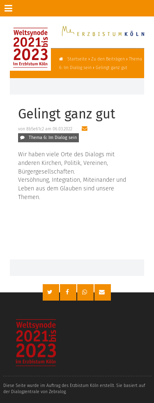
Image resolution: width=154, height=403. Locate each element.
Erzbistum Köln (84, 385)
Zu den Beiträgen (108, 59)
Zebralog (57, 391)
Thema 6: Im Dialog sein (53, 137)
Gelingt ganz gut (111, 67)
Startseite (77, 59)
